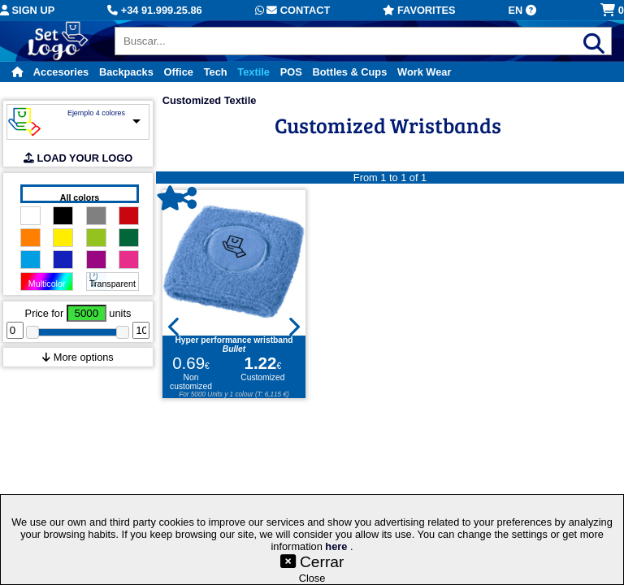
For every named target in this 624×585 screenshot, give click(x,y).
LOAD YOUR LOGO (78, 158)
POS (291, 72)
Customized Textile (209, 100)
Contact (293, 10)
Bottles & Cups (350, 72)
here (337, 546)
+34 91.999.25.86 (154, 10)
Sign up (27, 10)
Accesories (61, 72)
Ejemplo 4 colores (96, 113)
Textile (253, 72)
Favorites (419, 10)
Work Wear (424, 72)
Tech (216, 72)
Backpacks (126, 72)
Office (178, 72)
